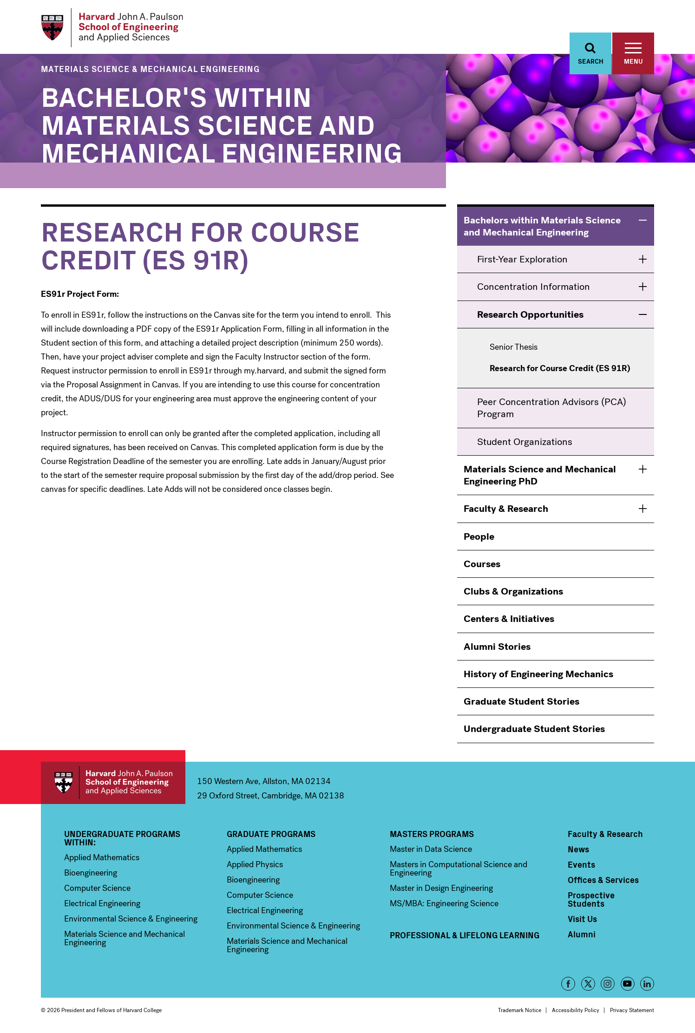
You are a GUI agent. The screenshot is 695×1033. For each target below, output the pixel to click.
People (479, 536)
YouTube (628, 984)
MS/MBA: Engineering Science (444, 903)
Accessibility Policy (575, 1010)
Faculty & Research (506, 509)
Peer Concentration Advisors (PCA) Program (551, 407)
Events (581, 864)
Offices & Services (603, 880)
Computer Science (97, 888)
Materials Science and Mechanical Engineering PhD (540, 475)
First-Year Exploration (522, 259)
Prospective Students (591, 899)
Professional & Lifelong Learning (464, 935)
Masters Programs (432, 834)
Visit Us (582, 919)
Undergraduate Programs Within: (122, 838)
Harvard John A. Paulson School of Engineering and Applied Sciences (113, 783)
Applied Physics (255, 864)
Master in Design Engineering (441, 888)
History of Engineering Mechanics (538, 673)
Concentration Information (533, 287)
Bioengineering (90, 873)
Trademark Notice (519, 1010)
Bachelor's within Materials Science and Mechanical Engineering (221, 122)
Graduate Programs (271, 834)
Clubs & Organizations (513, 591)
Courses (482, 563)
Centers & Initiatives (509, 619)
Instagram (608, 984)
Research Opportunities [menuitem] (530, 314)
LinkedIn (647, 984)
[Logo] (112, 28)
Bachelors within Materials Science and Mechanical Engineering (542, 226)
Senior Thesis (514, 347)
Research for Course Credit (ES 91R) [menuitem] (560, 369)
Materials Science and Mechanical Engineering (124, 938)
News (578, 849)
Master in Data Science (431, 849)
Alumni (582, 934)
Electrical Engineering (102, 903)
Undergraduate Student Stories (534, 729)
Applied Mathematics (101, 857)
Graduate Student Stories (521, 701)
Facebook (568, 984)
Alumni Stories (497, 646)
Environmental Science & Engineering (130, 919)
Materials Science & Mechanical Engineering (150, 68)
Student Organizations (524, 441)
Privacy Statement (632, 1010)
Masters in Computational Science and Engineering (458, 868)
